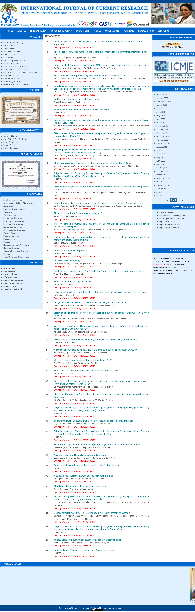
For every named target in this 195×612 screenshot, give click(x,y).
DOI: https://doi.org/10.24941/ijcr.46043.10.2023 (74, 219)
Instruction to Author (12, 51)
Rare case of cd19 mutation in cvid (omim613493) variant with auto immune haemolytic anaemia (100, 65)
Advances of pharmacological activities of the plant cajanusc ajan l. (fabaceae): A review (95, 350)
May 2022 (160, 157)
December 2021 (163, 175)
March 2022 (161, 164)
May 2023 (160, 115)
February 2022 (162, 168)
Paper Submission (11, 142)
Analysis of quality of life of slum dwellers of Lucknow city (81, 455)
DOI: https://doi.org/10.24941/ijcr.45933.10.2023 (74, 322)
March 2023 (161, 122)
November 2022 (163, 136)
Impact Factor (9, 145)
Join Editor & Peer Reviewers (15, 139)
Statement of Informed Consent (17, 69)
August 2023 (161, 105)
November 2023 (163, 95)
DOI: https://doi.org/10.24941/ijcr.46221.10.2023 (74, 427)
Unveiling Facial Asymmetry (67, 261)
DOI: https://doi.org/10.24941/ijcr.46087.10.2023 (74, 169)
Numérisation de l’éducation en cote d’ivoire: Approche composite (85, 550)
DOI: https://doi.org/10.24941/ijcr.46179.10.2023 (74, 461)
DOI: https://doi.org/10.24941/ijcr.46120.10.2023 (74, 129)
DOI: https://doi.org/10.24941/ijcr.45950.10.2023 (74, 335)
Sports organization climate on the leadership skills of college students (87, 465)
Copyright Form (10, 136)
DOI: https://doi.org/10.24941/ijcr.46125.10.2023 (74, 116)
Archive (97, 31)
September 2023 (163, 102)
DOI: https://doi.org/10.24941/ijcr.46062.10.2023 (74, 356)
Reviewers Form (146, 31)
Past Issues (8, 57)
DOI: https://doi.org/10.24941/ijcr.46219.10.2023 (74, 416)
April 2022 (160, 161)
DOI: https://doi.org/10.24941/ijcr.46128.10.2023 (74, 508)
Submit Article (112, 31)
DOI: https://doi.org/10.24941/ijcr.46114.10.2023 (74, 145)
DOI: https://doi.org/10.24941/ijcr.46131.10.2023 (74, 492)
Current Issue (82, 31)
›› (182, 200)
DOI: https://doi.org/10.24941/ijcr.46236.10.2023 (74, 288)
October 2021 (162, 182)
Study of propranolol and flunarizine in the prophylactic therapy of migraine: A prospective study (99, 203)
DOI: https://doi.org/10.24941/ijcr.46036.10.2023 (74, 47)
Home (10, 31)
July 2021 (160, 192)
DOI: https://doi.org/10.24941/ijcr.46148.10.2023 (74, 95)
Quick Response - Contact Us (16, 84)
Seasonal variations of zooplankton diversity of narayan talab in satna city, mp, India (93, 421)
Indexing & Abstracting (13, 42)
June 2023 (160, 112)
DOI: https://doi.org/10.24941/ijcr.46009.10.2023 (74, 246)
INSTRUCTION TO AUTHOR (61, 31)
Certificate (128, 31)
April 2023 (160, 119)
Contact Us (163, 31)
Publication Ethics (11, 75)
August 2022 (161, 147)
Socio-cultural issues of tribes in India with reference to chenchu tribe (86, 370)
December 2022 (163, 133)
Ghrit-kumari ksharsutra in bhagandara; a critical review (80, 486)
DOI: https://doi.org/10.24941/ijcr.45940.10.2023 (74, 256)
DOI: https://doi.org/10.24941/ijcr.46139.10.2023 (74, 298)
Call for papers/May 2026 (14, 60)
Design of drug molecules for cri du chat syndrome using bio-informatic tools (90, 302)
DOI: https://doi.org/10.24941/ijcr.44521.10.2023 (74, 390)
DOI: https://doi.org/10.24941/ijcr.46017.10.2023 (74, 522)
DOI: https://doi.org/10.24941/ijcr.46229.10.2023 (74, 377)
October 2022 (162, 140)
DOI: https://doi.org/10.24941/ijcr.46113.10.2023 (74, 61)
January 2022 (162, 171)
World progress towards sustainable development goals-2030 (83, 360)
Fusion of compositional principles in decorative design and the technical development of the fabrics (101, 292)
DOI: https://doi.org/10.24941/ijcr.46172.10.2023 (74, 482)
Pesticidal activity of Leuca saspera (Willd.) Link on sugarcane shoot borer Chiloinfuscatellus (97, 444)
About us (21, 31)
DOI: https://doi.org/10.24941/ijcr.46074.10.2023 (74, 182)
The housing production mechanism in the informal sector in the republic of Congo (93, 163)
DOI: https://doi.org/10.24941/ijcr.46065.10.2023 (74, 199)
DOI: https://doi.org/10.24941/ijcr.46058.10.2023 (74, 209)
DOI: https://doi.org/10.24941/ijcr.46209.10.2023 (74, 471)
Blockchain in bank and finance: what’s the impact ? (78, 213)
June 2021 (160, 196)
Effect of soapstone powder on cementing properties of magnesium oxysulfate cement (95, 339)
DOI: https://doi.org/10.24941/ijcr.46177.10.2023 (74, 81)
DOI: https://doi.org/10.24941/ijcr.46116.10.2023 (74, 366)
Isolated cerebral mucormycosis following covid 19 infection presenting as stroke (92, 513)
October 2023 (162, 98)
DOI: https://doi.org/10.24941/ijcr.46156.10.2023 (74, 546)
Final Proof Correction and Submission (20, 72)
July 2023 (160, 108)
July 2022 (160, 150)
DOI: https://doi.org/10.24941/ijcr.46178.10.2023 (74, 71)
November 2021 (163, 178)
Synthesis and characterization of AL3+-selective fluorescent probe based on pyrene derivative (99, 271)
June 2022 (160, 154)
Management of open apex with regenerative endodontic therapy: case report (91, 75)
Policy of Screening (11, 148)
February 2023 (162, 126)
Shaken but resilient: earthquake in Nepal (73, 281)
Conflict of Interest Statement (16, 66)
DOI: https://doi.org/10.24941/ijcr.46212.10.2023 (74, 403)
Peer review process (12, 78)
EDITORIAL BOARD (38, 31)
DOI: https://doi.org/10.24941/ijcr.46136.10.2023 (74, 105)
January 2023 (162, 129)
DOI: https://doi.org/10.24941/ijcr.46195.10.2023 (74, 158)
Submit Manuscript (11, 48)
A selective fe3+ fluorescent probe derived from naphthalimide (83, 476)
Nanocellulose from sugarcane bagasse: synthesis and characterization (88, 540)
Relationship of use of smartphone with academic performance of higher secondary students (98, 41)
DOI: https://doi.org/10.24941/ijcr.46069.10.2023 (74, 535)
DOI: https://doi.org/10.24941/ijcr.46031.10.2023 (74, 345)
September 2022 (163, 143)
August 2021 (161, 189)
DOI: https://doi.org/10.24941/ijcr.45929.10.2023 (74, 308)
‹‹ (167, 200)
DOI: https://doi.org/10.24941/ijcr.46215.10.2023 (74, 440)
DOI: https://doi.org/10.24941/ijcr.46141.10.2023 (74, 277)
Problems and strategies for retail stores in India (76, 99)
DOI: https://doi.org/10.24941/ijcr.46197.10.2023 (74, 450)
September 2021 (163, 185)
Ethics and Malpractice (13, 63)
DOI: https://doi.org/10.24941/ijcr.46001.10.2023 (74, 233)
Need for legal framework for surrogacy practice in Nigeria (81, 109)
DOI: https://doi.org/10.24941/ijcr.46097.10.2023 (74, 267)
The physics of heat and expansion (70, 250)
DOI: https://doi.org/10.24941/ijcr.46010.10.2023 (74, 556)
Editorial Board (9, 45)
